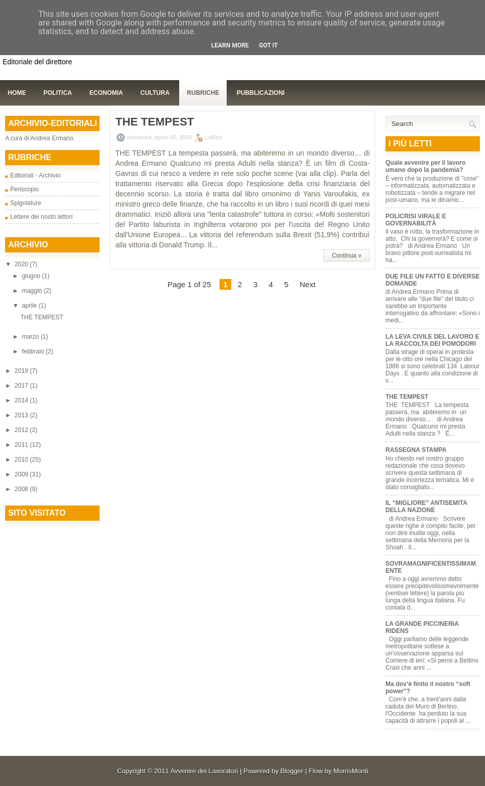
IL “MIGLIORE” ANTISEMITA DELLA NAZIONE (426, 506)
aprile (30, 305)
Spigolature (25, 203)
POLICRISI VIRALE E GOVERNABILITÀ (415, 220)
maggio (33, 290)
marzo (31, 336)
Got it (268, 45)
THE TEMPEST (41, 317)
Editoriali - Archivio (35, 175)
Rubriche (203, 92)
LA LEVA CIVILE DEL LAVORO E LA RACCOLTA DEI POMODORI (432, 340)
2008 (22, 489)
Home (17, 92)
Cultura (154, 92)
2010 (22, 459)
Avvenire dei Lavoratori (204, 771)
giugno (32, 276)
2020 (22, 264)
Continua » (346, 255)
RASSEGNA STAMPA (416, 449)
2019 (22, 370)
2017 (22, 385)
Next (308, 284)
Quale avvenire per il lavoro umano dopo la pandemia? (425, 166)
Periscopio (24, 189)
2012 (22, 430)
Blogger (291, 771)
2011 (22, 444)
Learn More (230, 45)
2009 (22, 474)
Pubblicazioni (260, 92)
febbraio (34, 351)
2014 (22, 400)
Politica (57, 92)
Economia (106, 92)
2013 (22, 415)
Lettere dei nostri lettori (41, 216)
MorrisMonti (350, 771)
